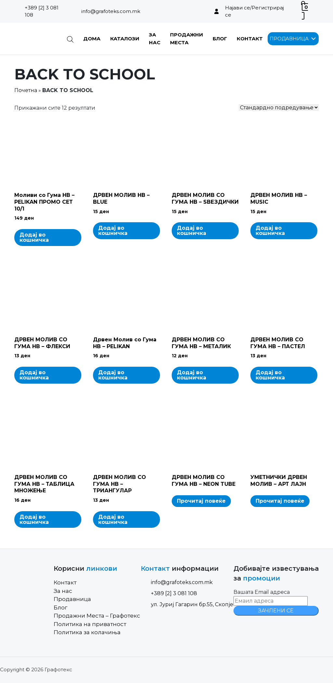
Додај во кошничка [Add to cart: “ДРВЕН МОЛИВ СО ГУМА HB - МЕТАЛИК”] (191, 375)
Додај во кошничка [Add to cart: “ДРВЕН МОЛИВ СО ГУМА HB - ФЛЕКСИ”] (34, 375)
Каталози (124, 38)
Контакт (250, 38)
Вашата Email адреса (261, 592)
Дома (91, 38)
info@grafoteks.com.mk (110, 11)
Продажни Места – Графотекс (97, 615)
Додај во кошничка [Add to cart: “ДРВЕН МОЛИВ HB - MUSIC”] (270, 230)
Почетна (25, 90)
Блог (220, 38)
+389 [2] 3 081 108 (42, 11)
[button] (289, 38)
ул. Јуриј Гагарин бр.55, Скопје (187, 604)
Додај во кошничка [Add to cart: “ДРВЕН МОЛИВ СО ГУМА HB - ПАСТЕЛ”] (270, 375)
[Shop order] (279, 107)
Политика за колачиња (87, 632)
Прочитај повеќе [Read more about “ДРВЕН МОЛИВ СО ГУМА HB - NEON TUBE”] (201, 501)
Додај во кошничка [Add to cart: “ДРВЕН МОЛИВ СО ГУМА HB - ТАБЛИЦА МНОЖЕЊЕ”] (34, 519)
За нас (63, 591)
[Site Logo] (35, 38)
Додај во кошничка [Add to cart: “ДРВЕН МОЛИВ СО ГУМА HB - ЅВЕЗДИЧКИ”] (191, 230)
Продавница (72, 599)
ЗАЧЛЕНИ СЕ (276, 611)
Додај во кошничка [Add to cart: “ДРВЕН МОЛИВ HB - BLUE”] (112, 230)
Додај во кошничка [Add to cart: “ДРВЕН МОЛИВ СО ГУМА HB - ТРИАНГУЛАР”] (112, 519)
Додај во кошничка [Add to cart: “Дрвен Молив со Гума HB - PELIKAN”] (112, 375)
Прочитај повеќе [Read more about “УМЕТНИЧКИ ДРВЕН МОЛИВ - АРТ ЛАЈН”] (280, 501)
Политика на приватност (90, 624)
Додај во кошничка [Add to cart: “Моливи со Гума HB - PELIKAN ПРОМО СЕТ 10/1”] (34, 237)
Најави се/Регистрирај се (254, 11)
